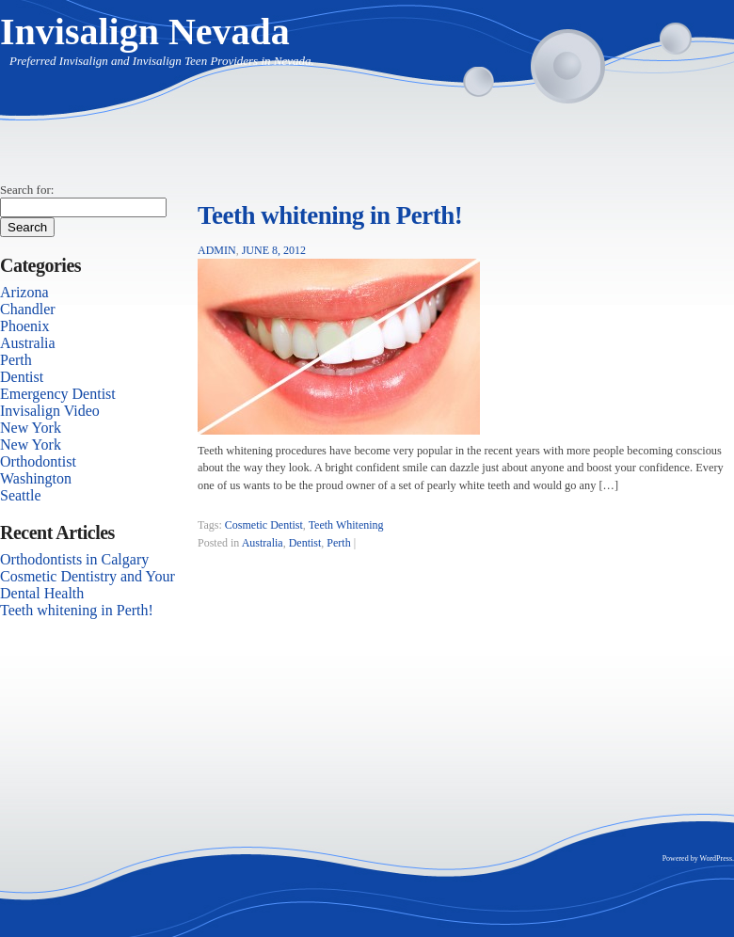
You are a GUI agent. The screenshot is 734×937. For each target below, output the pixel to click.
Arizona (24, 292)
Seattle (20, 495)
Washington (36, 478)
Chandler (28, 309)
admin (217, 250)
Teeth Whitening (346, 525)
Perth (338, 542)
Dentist (305, 542)
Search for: (27, 190)
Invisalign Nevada (145, 31)
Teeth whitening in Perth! (330, 215)
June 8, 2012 (274, 250)
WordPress (716, 858)
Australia (262, 542)
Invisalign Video (50, 411)
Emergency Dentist (58, 394)
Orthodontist (38, 461)
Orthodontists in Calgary (74, 559)
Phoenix (24, 326)
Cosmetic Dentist (264, 525)
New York (30, 428)
